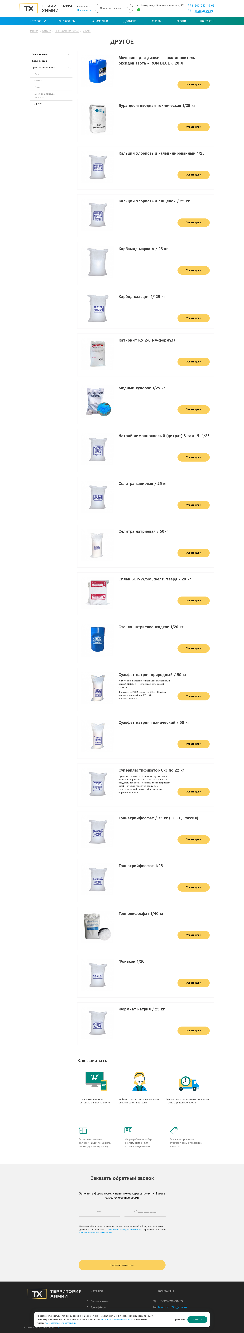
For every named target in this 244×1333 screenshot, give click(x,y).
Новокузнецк (84, 10)
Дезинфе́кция (39, 61)
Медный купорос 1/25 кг (142, 388)
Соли (37, 87)
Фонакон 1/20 (131, 961)
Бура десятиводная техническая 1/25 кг (157, 105)
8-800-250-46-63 (201, 5)
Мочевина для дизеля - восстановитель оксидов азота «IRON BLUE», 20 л (157, 60)
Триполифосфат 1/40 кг (141, 913)
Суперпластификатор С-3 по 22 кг (151, 770)
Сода (37, 74)
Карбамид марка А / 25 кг (143, 249)
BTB (57, 1327)
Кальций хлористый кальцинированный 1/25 (162, 153)
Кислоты (38, 80)
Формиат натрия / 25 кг (142, 1009)
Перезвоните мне (122, 1265)
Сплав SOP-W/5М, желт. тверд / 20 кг (155, 579)
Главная (34, 30)
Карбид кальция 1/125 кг (142, 297)
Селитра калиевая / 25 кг (143, 483)
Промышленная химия (67, 30)
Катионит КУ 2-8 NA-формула (147, 340)
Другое (87, 30)
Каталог (46, 30)
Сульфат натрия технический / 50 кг (154, 722)
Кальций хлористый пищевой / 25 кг (154, 201)
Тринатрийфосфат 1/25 (141, 866)
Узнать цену (193, 85)
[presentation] (122, 1245)
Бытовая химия (51, 54)
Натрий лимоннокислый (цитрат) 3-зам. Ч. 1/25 (164, 436)
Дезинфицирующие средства (45, 95)
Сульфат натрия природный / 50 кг (153, 675)
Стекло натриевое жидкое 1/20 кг (151, 627)
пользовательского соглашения (95, 1232)
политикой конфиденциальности (124, 1229)
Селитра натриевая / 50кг (143, 531)
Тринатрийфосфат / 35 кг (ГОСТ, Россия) (158, 818)
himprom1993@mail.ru (172, 1307)
